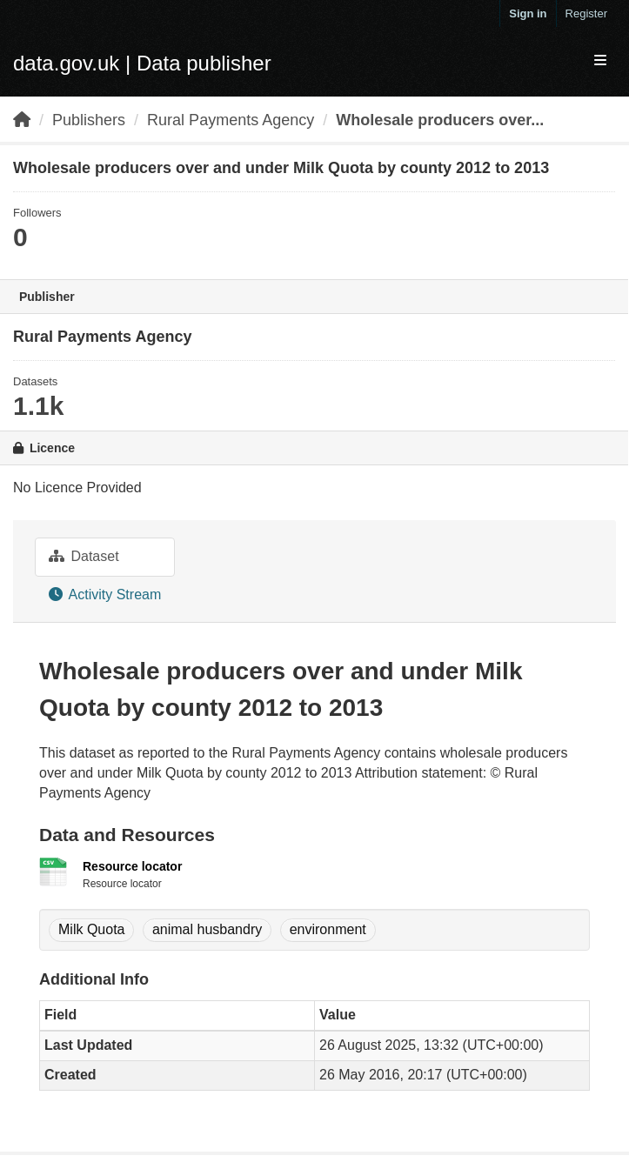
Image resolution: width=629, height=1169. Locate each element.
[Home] (21, 120)
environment (328, 929)
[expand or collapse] (600, 61)
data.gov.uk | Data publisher (142, 63)
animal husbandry (207, 929)
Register (586, 13)
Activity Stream (105, 594)
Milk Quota (91, 929)
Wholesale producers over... (440, 120)
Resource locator (132, 866)
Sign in (527, 13)
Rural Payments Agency (230, 120)
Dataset (84, 556)
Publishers (88, 120)
